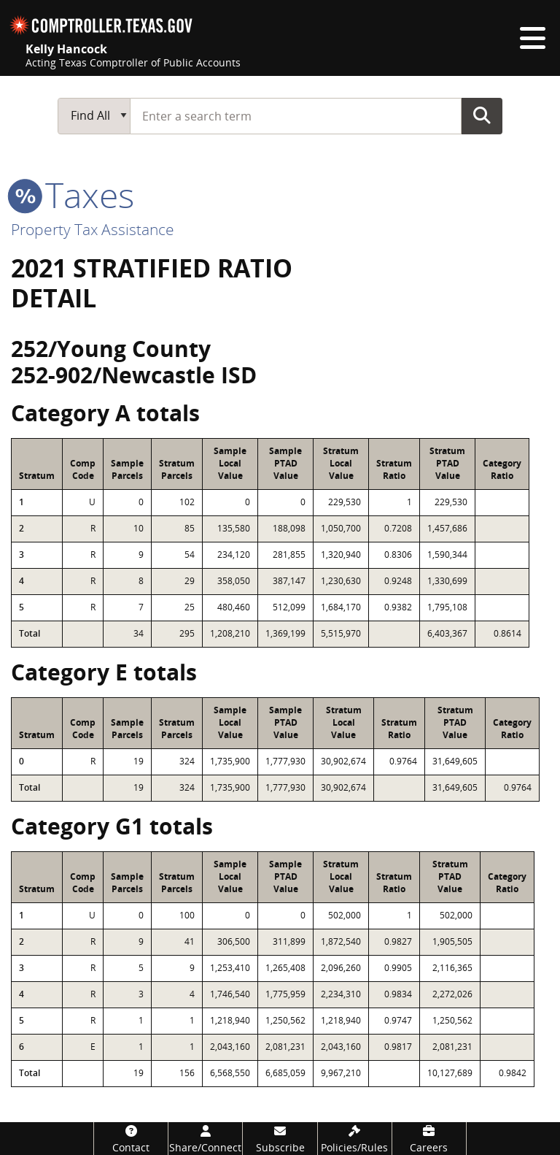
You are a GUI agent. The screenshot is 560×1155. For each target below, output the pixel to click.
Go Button (482, 115)
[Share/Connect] (205, 1138)
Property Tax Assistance (92, 229)
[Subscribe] (279, 1138)
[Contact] (131, 1138)
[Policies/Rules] (355, 1138)
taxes (72, 194)
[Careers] (429, 1138)
